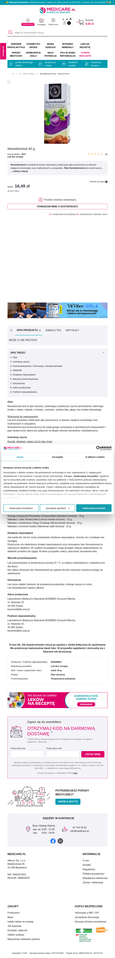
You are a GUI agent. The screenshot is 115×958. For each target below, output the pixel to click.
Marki (10, 918)
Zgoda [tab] (20, 457)
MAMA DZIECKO (51, 45)
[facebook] (53, 842)
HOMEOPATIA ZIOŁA (33, 54)
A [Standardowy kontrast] (64, 23)
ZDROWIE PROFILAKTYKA (16, 45)
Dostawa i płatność (17, 931)
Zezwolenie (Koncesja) (87, 918)
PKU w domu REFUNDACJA (67, 54)
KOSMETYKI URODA (33, 45)
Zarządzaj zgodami (57, 508)
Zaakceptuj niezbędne (21, 508)
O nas (86, 861)
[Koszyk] (80, 22)
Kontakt (87, 865)
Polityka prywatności (93, 874)
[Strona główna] (8, 74)
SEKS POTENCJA (50, 54)
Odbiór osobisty (15, 935)
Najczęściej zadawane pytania (23, 940)
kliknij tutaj (42, 743)
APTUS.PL (98, 954)
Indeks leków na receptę (20, 922)
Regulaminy (89, 870)
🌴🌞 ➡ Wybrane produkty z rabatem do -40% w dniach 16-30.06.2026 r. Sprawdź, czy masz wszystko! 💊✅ (57, 2)
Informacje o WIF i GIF (87, 913)
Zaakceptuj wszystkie (94, 508)
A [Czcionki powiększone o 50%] (67, 19)
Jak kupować (14, 926)
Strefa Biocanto (85, 54)
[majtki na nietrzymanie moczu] (57, 32)
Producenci (13, 913)
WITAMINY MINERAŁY (68, 45)
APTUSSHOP (58, 954)
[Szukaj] (9, 32)
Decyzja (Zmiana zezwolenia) (90, 922)
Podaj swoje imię (18, 749)
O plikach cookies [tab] (95, 457)
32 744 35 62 (79, 828)
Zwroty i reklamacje (93, 883)
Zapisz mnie (93, 755)
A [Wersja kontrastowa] (69, 23)
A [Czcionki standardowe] (63, 19)
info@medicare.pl (79, 832)
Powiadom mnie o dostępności (57, 207)
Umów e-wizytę (68, 802)
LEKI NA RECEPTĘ (85, 45)
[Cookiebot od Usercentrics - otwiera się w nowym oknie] (98, 448)
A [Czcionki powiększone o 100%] (71, 19)
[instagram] (60, 842)
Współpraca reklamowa (95, 879)
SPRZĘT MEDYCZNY (16, 54)
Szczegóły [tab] (57, 457)
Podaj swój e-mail (53, 749)
